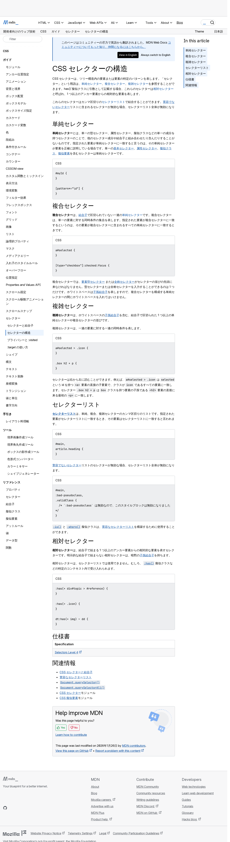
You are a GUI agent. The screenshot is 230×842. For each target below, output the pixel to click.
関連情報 (191, 85)
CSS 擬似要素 (69, 698)
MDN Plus (97, 813)
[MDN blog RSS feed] (31, 808)
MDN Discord (145, 806)
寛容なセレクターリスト (118, 527)
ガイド (7, 60)
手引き (7, 414)
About (95, 786)
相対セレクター (163, 89)
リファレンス (11, 482)
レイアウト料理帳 (17, 421)
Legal (102, 833)
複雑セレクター (138, 83)
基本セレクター (123, 148)
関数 (9, 547)
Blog (180, 22)
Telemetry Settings (80, 833)
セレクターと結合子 (20, 325)
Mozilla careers (101, 800)
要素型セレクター (93, 282)
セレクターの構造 (19, 333)
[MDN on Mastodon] (25, 808)
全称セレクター (124, 282)
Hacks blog (189, 819)
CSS (6, 51)
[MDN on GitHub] (5, 808)
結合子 (83, 215)
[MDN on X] (18, 808)
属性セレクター (147, 148)
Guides (186, 800)
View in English (128, 54)
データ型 (11, 540)
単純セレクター (91, 83)
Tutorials (187, 806)
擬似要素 (64, 153)
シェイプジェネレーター (23, 473)
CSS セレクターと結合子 (76, 672)
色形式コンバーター (20, 459)
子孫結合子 (100, 292)
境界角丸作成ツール (20, 444)
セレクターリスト (113, 102)
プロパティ (13, 489)
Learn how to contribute (71, 735)
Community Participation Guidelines (136, 833)
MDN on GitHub (147, 813)
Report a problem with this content (117, 751)
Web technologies (194, 786)
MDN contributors (133, 745)
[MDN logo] (10, 779)
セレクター (13, 497)
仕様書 (189, 79)
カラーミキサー (17, 466)
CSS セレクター (70, 693)
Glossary (188, 813)
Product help (100, 819)
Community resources (150, 793)
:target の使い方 (17, 347)
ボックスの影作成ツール (23, 452)
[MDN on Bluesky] (11, 808)
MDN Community (147, 786)
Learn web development (198, 793)
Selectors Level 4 (66, 652)
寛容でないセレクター (66, 465)
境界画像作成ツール (20, 437)
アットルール (14, 526)
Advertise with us (102, 806)
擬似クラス (13, 511)
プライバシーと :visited (22, 340)
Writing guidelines (147, 800)
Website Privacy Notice (46, 833)
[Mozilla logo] (14, 833)
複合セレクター (115, 83)
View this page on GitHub (72, 751)
